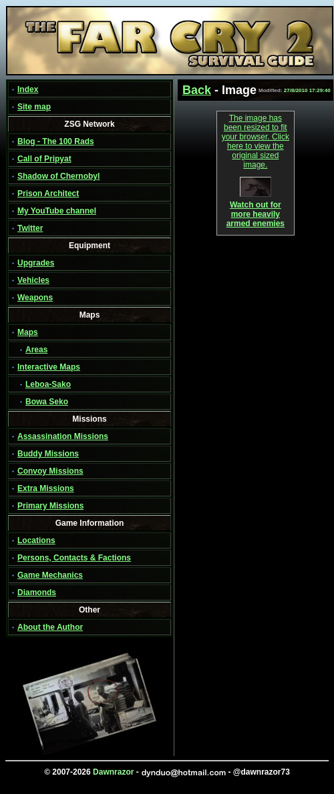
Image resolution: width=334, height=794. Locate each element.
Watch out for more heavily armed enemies (255, 210)
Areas (36, 349)
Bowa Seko (46, 401)
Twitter (30, 228)
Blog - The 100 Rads (55, 141)
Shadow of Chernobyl (58, 176)
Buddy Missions (48, 453)
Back (196, 90)
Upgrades (35, 263)
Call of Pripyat (44, 158)
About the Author (50, 627)
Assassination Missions (62, 436)
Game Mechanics (50, 575)
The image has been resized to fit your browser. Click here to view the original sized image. (255, 141)
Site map (34, 106)
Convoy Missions (50, 471)
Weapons (35, 297)
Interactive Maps (48, 367)
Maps (27, 332)
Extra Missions (45, 488)
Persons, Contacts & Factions (74, 557)
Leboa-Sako (48, 384)
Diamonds (36, 592)
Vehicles (33, 280)
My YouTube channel (56, 211)
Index (27, 89)
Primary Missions (50, 505)
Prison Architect (48, 193)
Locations (36, 540)
